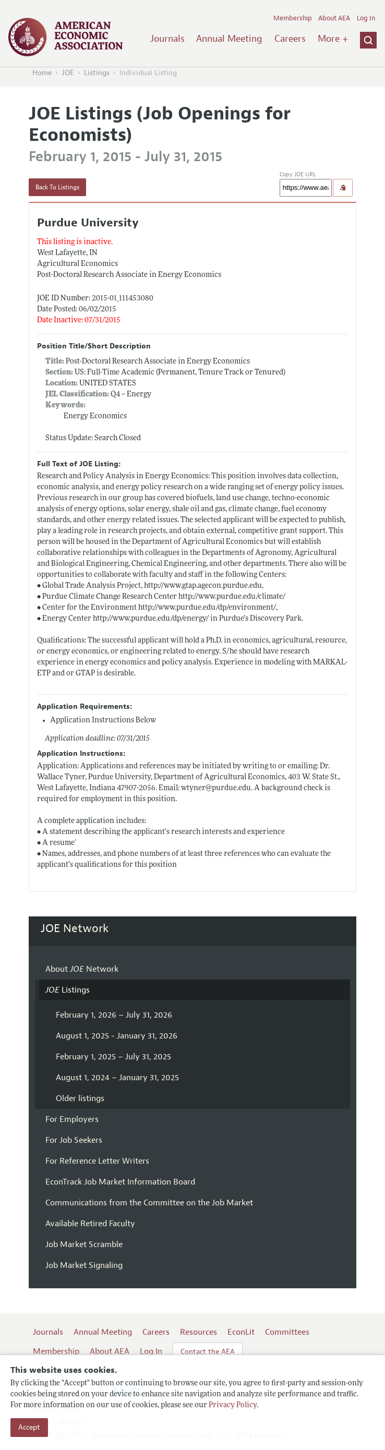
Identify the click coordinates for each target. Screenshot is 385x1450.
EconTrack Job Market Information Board (120, 1182)
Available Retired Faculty (90, 1223)
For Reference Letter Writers (97, 1161)
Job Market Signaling (84, 1265)
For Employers (72, 1119)
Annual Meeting (229, 38)
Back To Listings (57, 187)
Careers (290, 38)
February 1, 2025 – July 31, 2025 (113, 1057)
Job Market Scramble (84, 1244)
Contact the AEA (208, 1351)
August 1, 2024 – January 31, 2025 (117, 1077)
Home (42, 72)
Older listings (80, 1098)
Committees (287, 1332)
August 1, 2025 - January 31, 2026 (116, 1036)
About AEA (334, 18)
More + (333, 38)
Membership (292, 18)
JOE (68, 72)
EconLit (241, 1332)
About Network (81, 969)
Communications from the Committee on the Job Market (149, 1203)
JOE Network (75, 928)
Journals (167, 38)
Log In (366, 18)
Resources (198, 1332)
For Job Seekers (73, 1140)
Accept (29, 1427)
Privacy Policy (233, 1405)
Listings (97, 72)
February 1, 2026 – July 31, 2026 (114, 1015)
